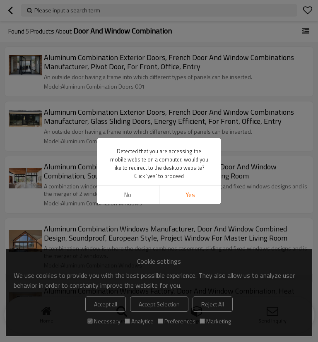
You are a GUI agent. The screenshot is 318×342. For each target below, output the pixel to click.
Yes (190, 195)
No (127, 195)
